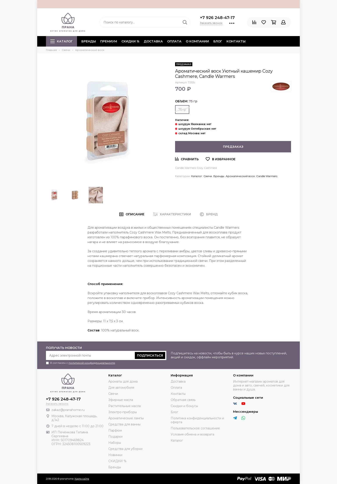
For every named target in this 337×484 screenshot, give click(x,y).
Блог (217, 41)
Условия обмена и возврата (192, 434)
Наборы (114, 443)
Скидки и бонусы (184, 406)
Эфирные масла (120, 400)
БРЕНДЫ (88, 41)
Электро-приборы (122, 412)
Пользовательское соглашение (195, 428)
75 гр (182, 109)
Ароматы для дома (123, 381)
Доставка (153, 41)
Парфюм (115, 430)
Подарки (115, 437)
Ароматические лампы (126, 418)
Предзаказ (233, 147)
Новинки (115, 455)
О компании (197, 41)
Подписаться (150, 355)
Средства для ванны (124, 424)
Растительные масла (124, 406)
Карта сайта (82, 478)
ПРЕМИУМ (108, 41)
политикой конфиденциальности (91, 362)
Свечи (208, 176)
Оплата (174, 41)
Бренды (218, 176)
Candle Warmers (266, 176)
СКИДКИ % (130, 41)
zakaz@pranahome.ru (68, 410)
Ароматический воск (240, 176)
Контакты (236, 41)
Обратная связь (183, 400)
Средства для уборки (125, 449)
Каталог (61, 41)
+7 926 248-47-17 (217, 17)
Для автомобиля (121, 388)
